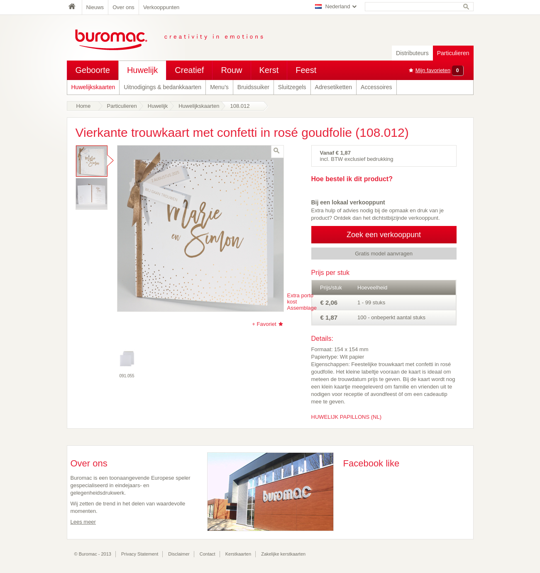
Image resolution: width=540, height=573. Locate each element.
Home (74, 7)
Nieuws (95, 7)
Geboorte (93, 70)
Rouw (231, 70)
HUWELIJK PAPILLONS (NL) (346, 417)
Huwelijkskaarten (93, 87)
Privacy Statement (139, 553)
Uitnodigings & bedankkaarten (162, 87)
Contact (207, 553)
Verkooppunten (161, 7)
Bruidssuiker (253, 87)
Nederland (337, 6)
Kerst (269, 70)
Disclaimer (178, 553)
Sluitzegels (292, 87)
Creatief (189, 70)
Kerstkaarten (238, 553)
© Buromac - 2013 (92, 553)
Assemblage (302, 308)
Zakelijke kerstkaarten (283, 553)
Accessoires (376, 87)
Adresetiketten (333, 87)
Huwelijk (142, 70)
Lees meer (83, 522)
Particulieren (453, 53)
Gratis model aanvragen (384, 253)
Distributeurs (412, 53)
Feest (306, 70)
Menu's (219, 87)
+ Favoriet (264, 324)
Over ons (123, 7)
